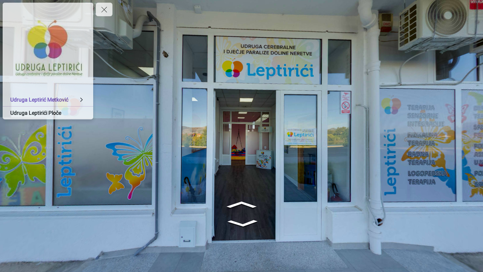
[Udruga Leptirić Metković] (48, 99)
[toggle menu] (104, 9)
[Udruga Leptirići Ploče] (48, 113)
